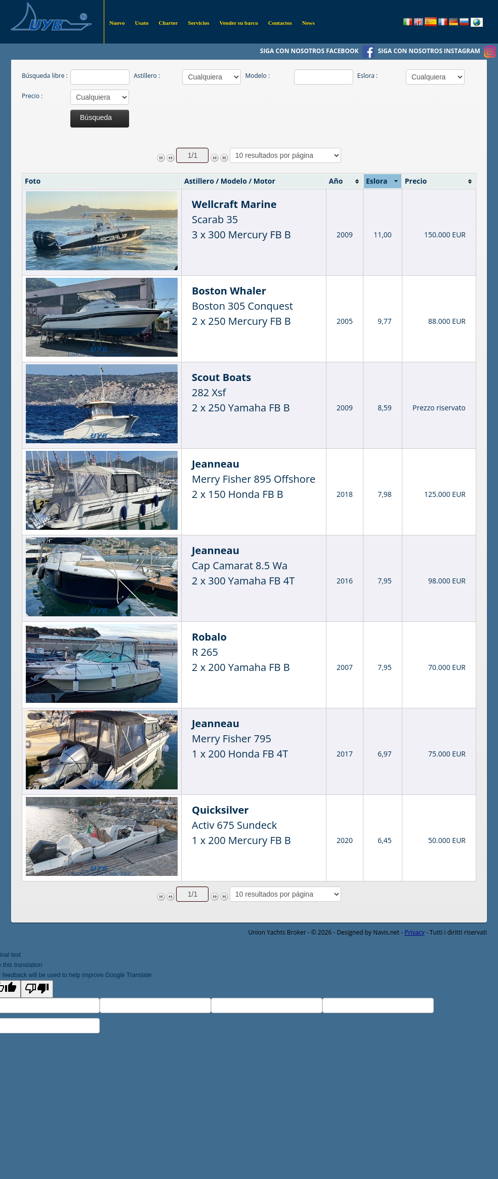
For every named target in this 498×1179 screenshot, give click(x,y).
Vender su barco (239, 23)
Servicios (198, 23)
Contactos (280, 23)
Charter (168, 23)
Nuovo (117, 23)
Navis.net (386, 932)
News (308, 23)
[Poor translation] (37, 989)
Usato (142, 23)
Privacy (414, 932)
